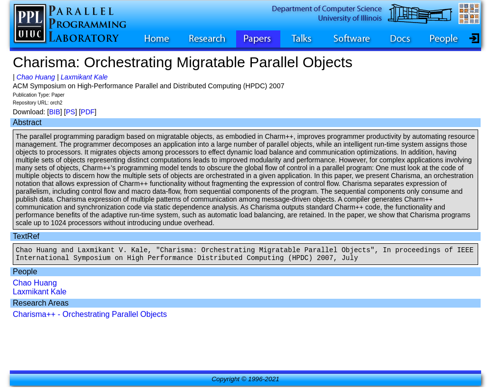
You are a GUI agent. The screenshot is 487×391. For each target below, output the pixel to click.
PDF (88, 112)
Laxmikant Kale (84, 77)
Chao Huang (36, 77)
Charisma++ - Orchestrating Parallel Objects (90, 317)
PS (70, 112)
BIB (54, 112)
